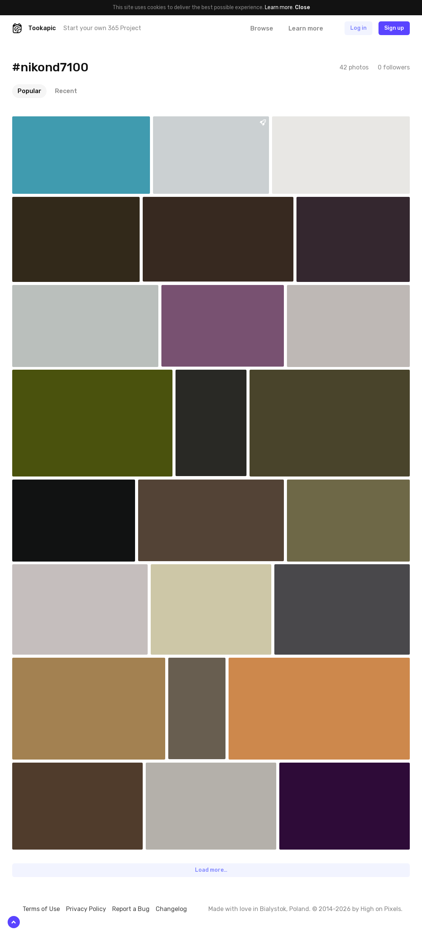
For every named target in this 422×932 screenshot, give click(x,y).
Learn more (279, 7)
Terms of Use (41, 909)
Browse (261, 28)
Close (302, 7)
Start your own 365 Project (102, 28)
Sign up (394, 28)
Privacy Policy (86, 909)
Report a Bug (131, 909)
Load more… (211, 870)
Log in (358, 28)
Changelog (171, 909)
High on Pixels (381, 909)
